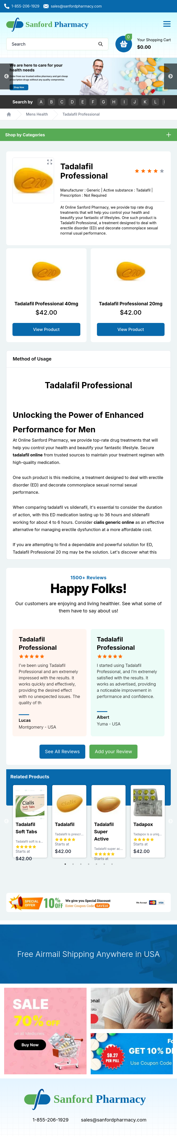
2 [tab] (73, 864)
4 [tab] (88, 864)
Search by (22, 101)
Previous (6, 76)
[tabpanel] (30, 821)
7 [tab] (112, 864)
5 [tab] (96, 864)
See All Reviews (62, 751)
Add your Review (113, 751)
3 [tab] (80, 864)
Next (170, 76)
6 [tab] (104, 864)
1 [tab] (65, 864)
